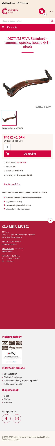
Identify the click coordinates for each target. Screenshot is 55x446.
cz (50, 11)
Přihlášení (24, 3)
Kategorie (12, 27)
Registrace (10, 3)
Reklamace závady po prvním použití (21, 380)
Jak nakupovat (10, 374)
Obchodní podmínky (13, 377)
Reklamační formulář (13, 384)
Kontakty (8, 402)
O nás (6, 396)
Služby (7, 399)
